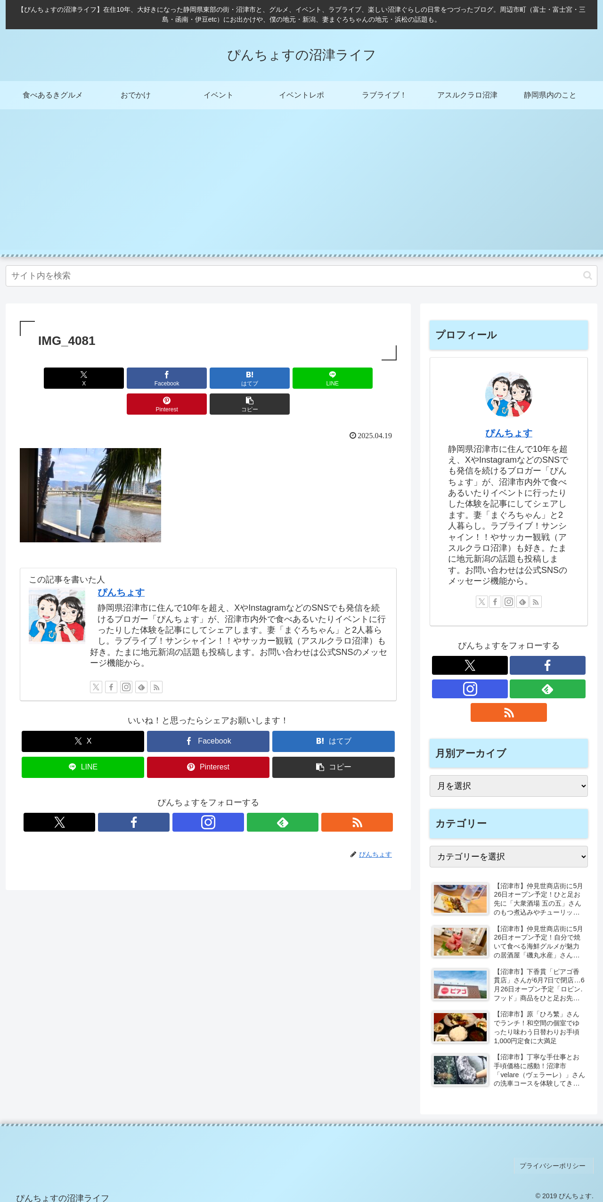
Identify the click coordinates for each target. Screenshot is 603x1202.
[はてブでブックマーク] (177, 378)
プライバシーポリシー (555, 1163)
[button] (587, 275)
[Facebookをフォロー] (111, 661)
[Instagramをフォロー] (126, 661)
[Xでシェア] (50, 378)
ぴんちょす (121, 566)
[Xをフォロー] (96, 661)
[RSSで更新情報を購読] (156, 661)
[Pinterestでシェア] (303, 378)
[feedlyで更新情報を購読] (141, 661)
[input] (301, 275)
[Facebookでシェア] (113, 378)
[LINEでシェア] (240, 378)
